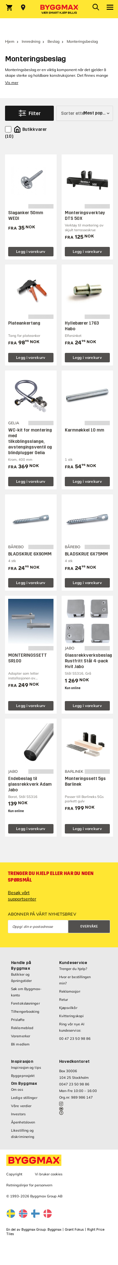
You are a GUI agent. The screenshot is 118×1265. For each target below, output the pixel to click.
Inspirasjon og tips (26, 1067)
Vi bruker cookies (48, 1174)
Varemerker (20, 1036)
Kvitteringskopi (71, 1016)
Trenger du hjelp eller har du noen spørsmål (50, 877)
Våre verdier (21, 1106)
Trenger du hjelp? (73, 969)
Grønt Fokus (74, 1230)
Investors (18, 1114)
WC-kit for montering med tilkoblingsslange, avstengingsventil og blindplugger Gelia (30, 441)
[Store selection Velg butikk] (23, 7)
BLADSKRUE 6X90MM (30, 554)
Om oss (17, 1089)
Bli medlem (20, 1044)
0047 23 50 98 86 (74, 1084)
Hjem (9, 41)
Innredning (31, 41)
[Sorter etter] (84, 113)
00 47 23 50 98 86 (75, 1038)
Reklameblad (22, 1028)
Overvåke (89, 926)
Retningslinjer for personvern (29, 1185)
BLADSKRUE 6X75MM (86, 554)
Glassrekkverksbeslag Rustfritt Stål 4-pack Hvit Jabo (88, 661)
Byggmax (54, 1230)
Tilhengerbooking (25, 1011)
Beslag (53, 41)
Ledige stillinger (24, 1097)
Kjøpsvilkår (68, 1008)
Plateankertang (24, 323)
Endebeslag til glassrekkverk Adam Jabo (30, 784)
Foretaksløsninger (25, 1003)
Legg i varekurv (31, 251)
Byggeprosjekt (23, 1075)
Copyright (14, 1174)
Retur (63, 999)
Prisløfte (18, 1019)
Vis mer (11, 82)
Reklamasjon (70, 991)
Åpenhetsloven (23, 1122)
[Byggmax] (59, 9)
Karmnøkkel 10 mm (84, 430)
